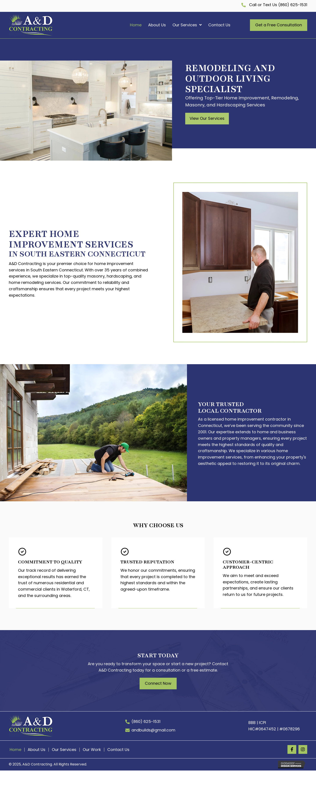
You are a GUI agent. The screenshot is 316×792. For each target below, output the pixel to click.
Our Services (64, 750)
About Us (36, 750)
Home (15, 750)
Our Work (92, 750)
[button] (207, 118)
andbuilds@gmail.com (153, 730)
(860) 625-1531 (292, 4)
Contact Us (118, 750)
